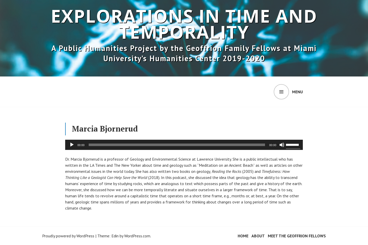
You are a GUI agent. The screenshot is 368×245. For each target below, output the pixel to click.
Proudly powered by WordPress (68, 235)
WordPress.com (137, 235)
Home (243, 235)
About (258, 235)
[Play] (71, 144)
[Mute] (281, 144)
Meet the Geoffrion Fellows (297, 235)
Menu (297, 91)
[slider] (177, 145)
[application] (184, 145)
